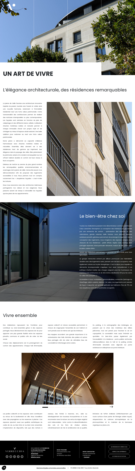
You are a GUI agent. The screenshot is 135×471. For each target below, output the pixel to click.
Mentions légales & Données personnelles (51, 468)
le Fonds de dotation (119, 456)
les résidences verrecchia (119, 447)
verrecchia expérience (119, 451)
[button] (111, 407)
